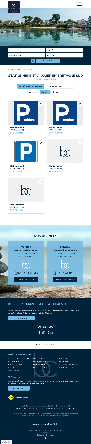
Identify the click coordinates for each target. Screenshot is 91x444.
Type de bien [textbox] (52, 50)
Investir (11, 367)
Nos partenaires (15, 365)
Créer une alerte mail (31, 86)
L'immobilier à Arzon (34, 414)
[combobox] (26, 50)
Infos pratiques (39, 365)
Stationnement (29, 69)
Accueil (10, 69)
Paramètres (42, 442)
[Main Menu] (79, 4)
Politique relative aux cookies (66, 408)
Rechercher (48, 61)
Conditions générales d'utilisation (26, 408)
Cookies (7, 417)
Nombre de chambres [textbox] (17, 55)
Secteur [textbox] (12, 50)
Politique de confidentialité (13, 437)
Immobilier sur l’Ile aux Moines (30, 415)
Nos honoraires (40, 362)
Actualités (63, 359)
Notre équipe (13, 362)
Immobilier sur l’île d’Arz (48, 415)
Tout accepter (15, 442)
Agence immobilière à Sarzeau (69, 414)
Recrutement (64, 362)
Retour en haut (45, 344)
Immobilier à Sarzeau (63, 415)
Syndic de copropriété (68, 365)
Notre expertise (40, 359)
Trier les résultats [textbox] (55, 86)
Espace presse (13, 370)
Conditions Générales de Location (59, 406)
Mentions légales (41, 406)
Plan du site (30, 406)
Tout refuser (29, 442)
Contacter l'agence (26, 279)
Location (18, 69)
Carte (57, 92)
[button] (43, 288)
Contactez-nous (40, 367)
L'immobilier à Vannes (19, 414)
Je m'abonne (21, 318)
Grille (45, 92)
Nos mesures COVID (67, 367)
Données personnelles (47, 408)
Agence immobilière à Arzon (50, 414)
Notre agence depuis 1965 (18, 359)
